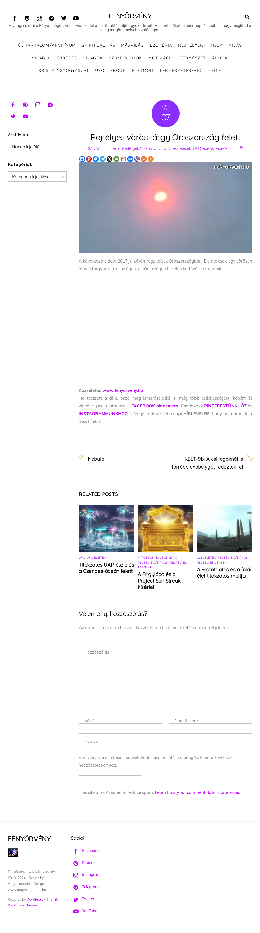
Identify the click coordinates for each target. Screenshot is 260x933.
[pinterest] (27, 17)
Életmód (143, 70)
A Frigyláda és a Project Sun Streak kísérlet (159, 580)
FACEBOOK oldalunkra (154, 406)
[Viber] (137, 159)
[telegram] (51, 17)
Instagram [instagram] (85, 874)
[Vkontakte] (130, 159)
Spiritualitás (98, 45)
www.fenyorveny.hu (122, 390)
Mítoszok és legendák (157, 558)
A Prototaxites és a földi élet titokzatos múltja (224, 573)
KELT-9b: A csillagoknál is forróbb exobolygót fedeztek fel (207, 463)
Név (89, 721)
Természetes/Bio (180, 70)
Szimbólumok (125, 58)
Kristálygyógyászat (63, 70)
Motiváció (161, 58)
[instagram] (39, 17)
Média (214, 70)
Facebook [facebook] (85, 850)
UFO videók (203, 148)
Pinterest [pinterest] (84, 863)
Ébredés (67, 58)
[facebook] (15, 17)
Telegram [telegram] (85, 887)
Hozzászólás (98, 652)
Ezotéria (161, 45)
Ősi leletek (206, 558)
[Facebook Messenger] (96, 159)
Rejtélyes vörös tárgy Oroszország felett (165, 137)
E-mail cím (186, 721)
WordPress (35, 900)
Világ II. (41, 58)
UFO (100, 70)
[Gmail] (123, 159)
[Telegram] (103, 159)
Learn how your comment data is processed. (198, 792)
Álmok (220, 58)
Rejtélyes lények (212, 563)
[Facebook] (82, 159)
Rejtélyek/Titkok (200, 45)
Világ (235, 45)
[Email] (116, 159)
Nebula (96, 459)
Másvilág (132, 45)
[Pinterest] (89, 159)
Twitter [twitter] (82, 899)
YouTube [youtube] (84, 911)
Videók (222, 148)
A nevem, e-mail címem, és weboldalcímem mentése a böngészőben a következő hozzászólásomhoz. (156, 761)
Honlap (91, 741)
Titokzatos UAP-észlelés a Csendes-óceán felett (106, 568)
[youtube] (76, 17)
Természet (193, 58)
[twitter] (64, 17)
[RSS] (144, 159)
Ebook (118, 70)
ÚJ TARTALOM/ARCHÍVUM (47, 45)
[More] (151, 159)
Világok (93, 58)
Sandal (95, 148)
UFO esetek (96, 558)
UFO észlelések (177, 148)
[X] (109, 159)
